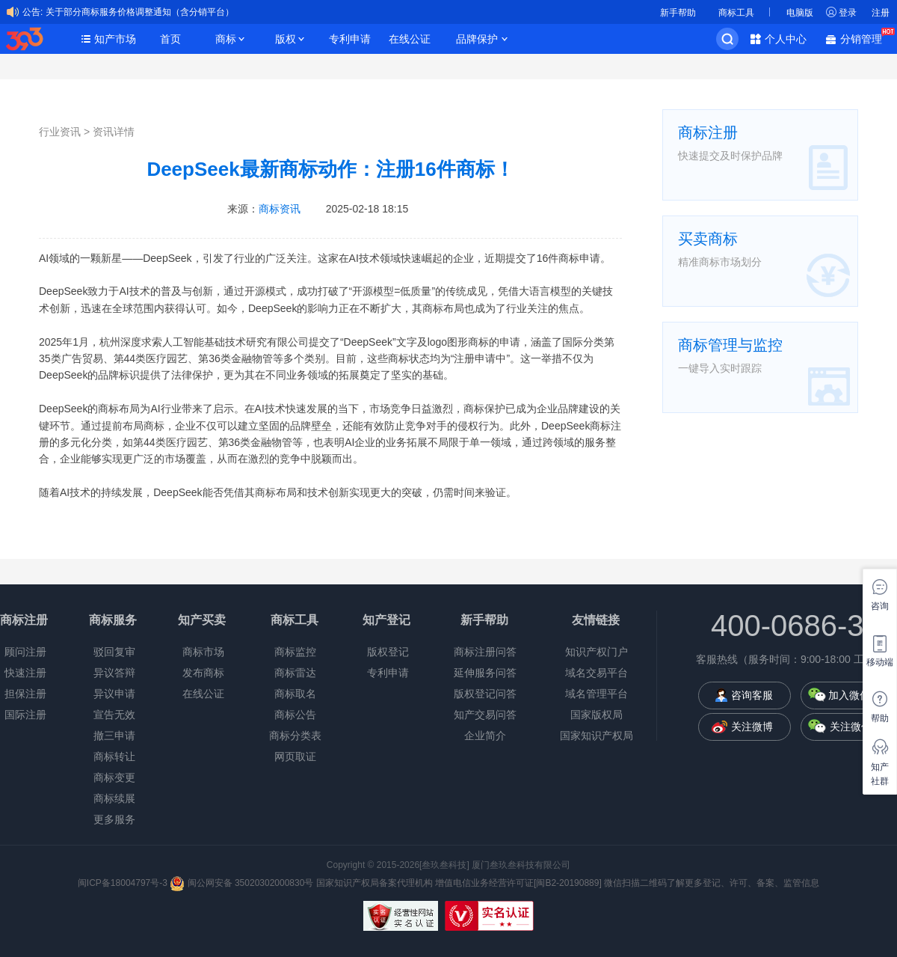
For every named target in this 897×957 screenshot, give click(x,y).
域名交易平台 (596, 673)
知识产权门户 (596, 652)
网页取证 (295, 756)
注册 (881, 12)
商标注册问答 (485, 652)
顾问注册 (25, 652)
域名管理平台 (596, 694)
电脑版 (799, 12)
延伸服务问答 (485, 673)
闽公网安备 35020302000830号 (241, 883)
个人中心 (786, 39)
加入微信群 (854, 695)
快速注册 (25, 673)
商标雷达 (295, 673)
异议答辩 (114, 673)
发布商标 (203, 673)
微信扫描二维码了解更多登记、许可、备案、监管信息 (711, 883)
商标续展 (114, 798)
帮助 (880, 718)
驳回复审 (114, 652)
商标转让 (114, 756)
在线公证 (410, 39)
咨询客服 (752, 695)
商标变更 (114, 777)
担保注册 (25, 694)
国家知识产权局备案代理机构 (374, 883)
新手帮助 (678, 12)
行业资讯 (60, 132)
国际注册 (25, 715)
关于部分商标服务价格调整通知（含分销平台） (140, 12)
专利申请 (350, 39)
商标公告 (295, 715)
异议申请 (114, 694)
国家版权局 (596, 715)
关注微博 (752, 727)
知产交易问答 (485, 715)
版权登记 (388, 652)
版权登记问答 (485, 694)
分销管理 (865, 38)
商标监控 (295, 652)
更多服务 (114, 819)
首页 (170, 39)
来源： (263, 209)
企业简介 (485, 736)
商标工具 (736, 12)
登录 (848, 12)
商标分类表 (295, 736)
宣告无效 (114, 715)
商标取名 (295, 694)
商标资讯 (279, 209)
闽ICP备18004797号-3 (124, 883)
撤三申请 (114, 736)
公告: (32, 12)
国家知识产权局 (596, 736)
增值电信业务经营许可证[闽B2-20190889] (518, 883)
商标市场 (203, 652)
